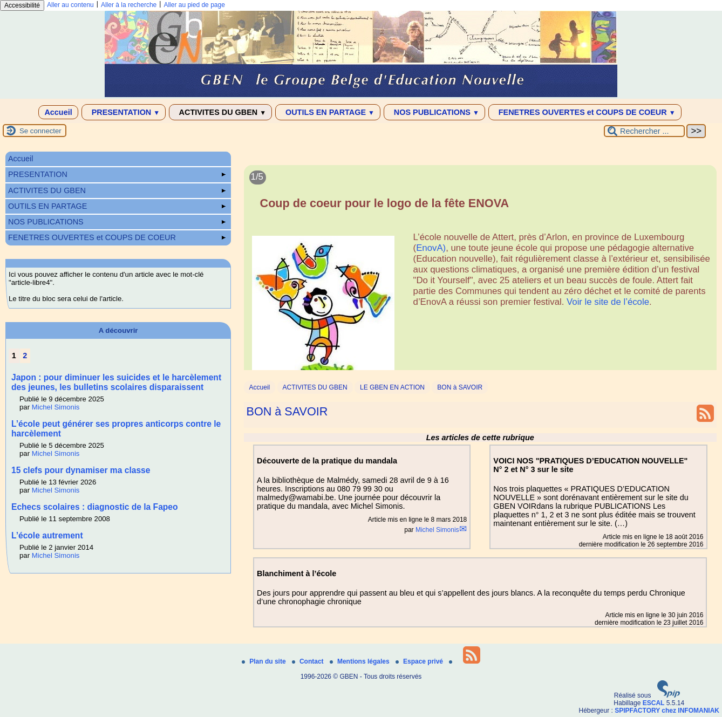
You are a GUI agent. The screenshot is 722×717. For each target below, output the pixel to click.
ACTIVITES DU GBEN (220, 112)
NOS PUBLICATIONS (434, 112)
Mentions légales (360, 661)
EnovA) (431, 248)
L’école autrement (47, 535)
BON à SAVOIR (459, 387)
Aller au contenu (70, 5)
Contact (308, 661)
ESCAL (654, 703)
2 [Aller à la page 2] (25, 355)
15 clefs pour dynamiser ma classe (80, 470)
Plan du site (265, 661)
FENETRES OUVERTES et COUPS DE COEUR (585, 112)
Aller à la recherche (128, 5)
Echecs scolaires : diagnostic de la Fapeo (94, 506)
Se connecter (40, 131)
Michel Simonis (437, 530)
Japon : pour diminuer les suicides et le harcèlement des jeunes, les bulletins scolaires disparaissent (116, 382)
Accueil (58, 112)
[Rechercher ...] (644, 131)
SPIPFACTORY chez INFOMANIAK (667, 710)
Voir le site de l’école (608, 302)
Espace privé (420, 661)
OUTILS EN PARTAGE (327, 112)
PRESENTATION (123, 112)
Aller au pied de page (194, 5)
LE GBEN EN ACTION (392, 387)
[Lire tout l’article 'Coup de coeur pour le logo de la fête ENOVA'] (480, 274)
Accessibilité (22, 5)
